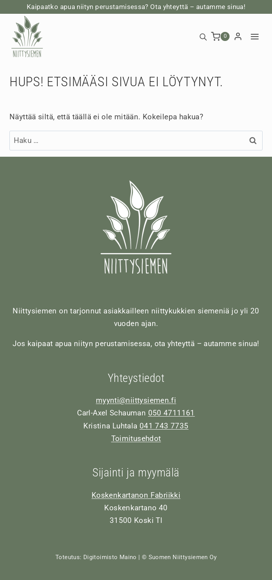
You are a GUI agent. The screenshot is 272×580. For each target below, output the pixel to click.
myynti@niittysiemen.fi (136, 400)
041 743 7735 (164, 425)
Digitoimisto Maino (110, 557)
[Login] (238, 37)
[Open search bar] (203, 36)
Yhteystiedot (136, 378)
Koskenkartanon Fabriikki (136, 495)
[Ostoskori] (220, 36)
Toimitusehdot (136, 438)
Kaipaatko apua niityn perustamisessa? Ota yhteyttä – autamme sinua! (136, 7)
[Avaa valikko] (254, 36)
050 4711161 (171, 412)
